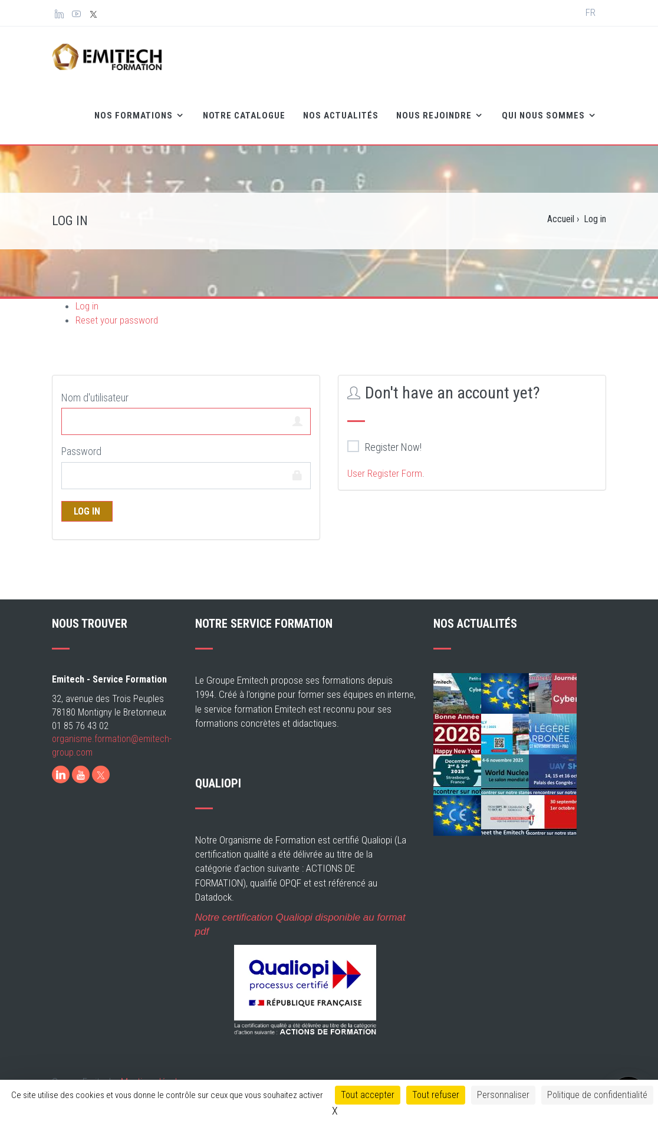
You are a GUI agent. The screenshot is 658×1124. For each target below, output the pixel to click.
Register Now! (384, 446)
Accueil (560, 219)
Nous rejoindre (435, 115)
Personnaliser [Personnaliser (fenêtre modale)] (503, 1094)
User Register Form (384, 473)
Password (81, 451)
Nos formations (134, 115)
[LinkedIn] (61, 774)
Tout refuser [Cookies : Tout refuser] (435, 1094)
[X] (101, 774)
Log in (86, 306)
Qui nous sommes (544, 115)
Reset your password (116, 320)
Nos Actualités (341, 115)
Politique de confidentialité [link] (597, 1094)
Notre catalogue (244, 115)
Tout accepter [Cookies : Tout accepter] (367, 1094)
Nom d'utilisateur (95, 397)
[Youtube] (81, 774)
